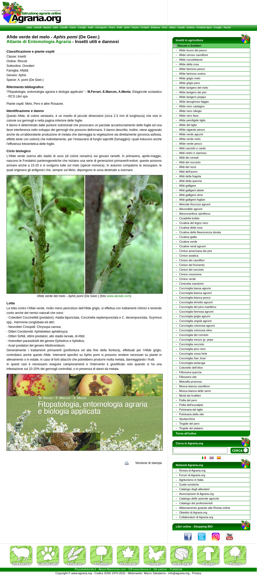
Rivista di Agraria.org (192, 470)
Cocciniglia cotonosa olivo (195, 330)
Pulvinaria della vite (191, 414)
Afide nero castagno (192, 106)
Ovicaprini (101, 27)
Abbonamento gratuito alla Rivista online (204, 507)
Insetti (181, 27)
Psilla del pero (188, 400)
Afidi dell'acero (188, 171)
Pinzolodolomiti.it (85, 569)
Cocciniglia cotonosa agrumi (197, 325)
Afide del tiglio (188, 125)
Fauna (135, 27)
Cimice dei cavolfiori (192, 260)
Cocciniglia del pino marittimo (197, 306)
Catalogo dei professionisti (196, 503)
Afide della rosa (189, 64)
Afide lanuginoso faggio (194, 101)
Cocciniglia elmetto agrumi (196, 302)
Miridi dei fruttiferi (190, 395)
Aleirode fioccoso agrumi (194, 204)
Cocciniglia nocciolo (191, 344)
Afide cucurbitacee (191, 59)
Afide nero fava (188, 115)
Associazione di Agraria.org (196, 493)
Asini (29, 27)
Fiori (164, 27)
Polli (119, 27)
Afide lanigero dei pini (192, 92)
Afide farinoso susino (192, 73)
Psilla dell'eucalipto (191, 404)
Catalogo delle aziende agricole (199, 498)
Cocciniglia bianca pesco (195, 297)
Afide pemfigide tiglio (192, 120)
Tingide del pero (189, 423)
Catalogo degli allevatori (194, 489)
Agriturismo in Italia (191, 479)
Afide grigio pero (189, 83)
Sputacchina (187, 418)
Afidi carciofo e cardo (192, 148)
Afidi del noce (187, 166)
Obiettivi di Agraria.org (193, 512)
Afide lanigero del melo (193, 87)
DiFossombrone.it (139, 569)
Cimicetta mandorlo (191, 283)
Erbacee (155, 27)
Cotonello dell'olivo (191, 367)
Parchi (227, 27)
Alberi (172, 27)
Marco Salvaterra (155, 573)
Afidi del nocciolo (190, 162)
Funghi (217, 27)
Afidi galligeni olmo (191, 194)
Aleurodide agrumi (190, 208)
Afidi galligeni (187, 185)
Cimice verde (187, 278)
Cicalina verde (188, 241)
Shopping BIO (203, 526)
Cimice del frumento (192, 264)
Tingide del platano (191, 428)
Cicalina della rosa (190, 227)
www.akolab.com (118, 296)
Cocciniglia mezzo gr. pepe (196, 339)
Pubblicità (176, 569)
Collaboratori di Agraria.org (196, 517)
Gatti (90, 27)
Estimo (190, 27)
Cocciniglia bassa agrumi (195, 288)
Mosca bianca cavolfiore (194, 386)
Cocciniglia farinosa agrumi (196, 311)
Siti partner (160, 569)
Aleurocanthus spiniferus (194, 213)
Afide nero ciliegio (190, 111)
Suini (127, 27)
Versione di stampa (148, 463)
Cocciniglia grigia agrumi (194, 316)
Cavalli (63, 27)
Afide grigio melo (189, 78)
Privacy (196, 573)
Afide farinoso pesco (192, 69)
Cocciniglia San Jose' (192, 358)
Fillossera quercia (190, 372)
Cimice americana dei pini (195, 250)
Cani (55, 27)
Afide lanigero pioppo (192, 97)
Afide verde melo (190, 139)
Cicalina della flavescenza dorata (200, 232)
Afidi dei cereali (189, 157)
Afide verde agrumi (191, 134)
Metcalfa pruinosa (190, 381)
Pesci (112, 27)
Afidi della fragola (190, 176)
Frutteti (145, 27)
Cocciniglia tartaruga (192, 362)
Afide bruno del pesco (193, 50)
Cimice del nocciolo (191, 269)
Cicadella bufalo (189, 218)
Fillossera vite (188, 376)
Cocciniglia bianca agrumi (195, 292)
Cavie (73, 27)
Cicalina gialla (188, 236)
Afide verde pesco (190, 143)
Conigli (82, 27)
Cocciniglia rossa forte (193, 353)
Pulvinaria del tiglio (191, 409)
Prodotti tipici (204, 27)
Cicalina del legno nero (193, 222)
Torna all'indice (186, 433)
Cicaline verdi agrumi (192, 246)
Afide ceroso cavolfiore (193, 55)
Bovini (47, 27)
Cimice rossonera (190, 274)
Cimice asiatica (188, 255)
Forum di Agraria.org (192, 475)
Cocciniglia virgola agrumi (195, 320)
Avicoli (38, 27)
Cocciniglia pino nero (192, 348)
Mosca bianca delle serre (195, 390)
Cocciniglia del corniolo (193, 334)
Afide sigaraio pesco (192, 129)
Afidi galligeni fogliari (192, 199)
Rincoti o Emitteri (189, 45)
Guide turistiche (189, 484)
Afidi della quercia (190, 180)
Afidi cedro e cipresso (192, 152)
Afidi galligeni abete (191, 190)
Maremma (113, 569)
